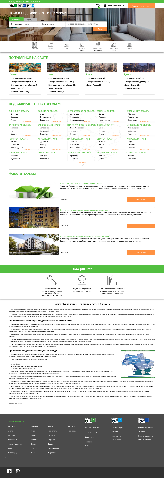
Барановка (132, 120)
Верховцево (74, 117)
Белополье (44, 159)
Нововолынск (45, 117)
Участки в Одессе (20, 92)
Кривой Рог (35, 426)
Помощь (12, 2)
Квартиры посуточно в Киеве (62, 85)
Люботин (102, 159)
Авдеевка (102, 117)
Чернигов (72, 426)
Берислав (132, 159)
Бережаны (74, 159)
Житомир (132, 114)
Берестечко (44, 120)
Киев (10, 448)
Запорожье (44, 128)
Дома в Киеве (56, 88)
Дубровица (15, 159)
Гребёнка (131, 148)
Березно (14, 155)
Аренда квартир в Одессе (23, 81)
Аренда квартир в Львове (98, 81)
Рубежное (15, 145)
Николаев (34, 439)
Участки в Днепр (132, 88)
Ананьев (102, 142)
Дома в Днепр (132, 85)
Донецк (102, 114)
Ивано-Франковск (77, 128)
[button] (52, 24)
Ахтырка (43, 155)
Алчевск (14, 142)
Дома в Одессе (19, 88)
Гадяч (130, 142)
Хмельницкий (53, 448)
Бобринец (132, 131)
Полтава (34, 448)
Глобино (131, 145)
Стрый (42, 148)
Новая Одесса (75, 148)
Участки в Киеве (56, 92)
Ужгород (14, 128)
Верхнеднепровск (77, 120)
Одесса (33, 444)
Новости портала (22, 173)
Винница (14, 114)
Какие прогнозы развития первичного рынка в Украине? (85, 236)
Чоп (12, 131)
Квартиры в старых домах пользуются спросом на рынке (85, 210)
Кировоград (12, 453)
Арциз (101, 145)
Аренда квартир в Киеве (61, 81)
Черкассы (52, 453)
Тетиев (101, 134)
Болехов (73, 131)
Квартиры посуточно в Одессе (24, 85)
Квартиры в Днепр (134, 78)
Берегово (14, 134)
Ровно (33, 453)
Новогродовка (104, 120)
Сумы (50, 426)
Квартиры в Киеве (59, 78)
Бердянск (44, 134)
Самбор (43, 145)
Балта (101, 148)
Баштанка (73, 142)
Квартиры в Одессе (21, 78)
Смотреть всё (27, 122)
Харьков (102, 155)
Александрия (133, 128)
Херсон (131, 155)
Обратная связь (35, 2)
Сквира (101, 128)
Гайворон (132, 134)
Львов (33, 435)
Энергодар (44, 131)
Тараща (102, 131)
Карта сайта (89, 437)
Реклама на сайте (22, 2)
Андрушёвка (133, 117)
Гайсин (13, 120)
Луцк (42, 114)
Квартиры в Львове (95, 78)
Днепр (10, 431)
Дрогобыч (44, 142)
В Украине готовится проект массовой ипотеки (81, 183)
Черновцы (72, 431)
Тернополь (74, 155)
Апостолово (74, 114)
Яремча (73, 134)
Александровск (17, 148)
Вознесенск (74, 145)
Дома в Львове (93, 85)
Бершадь (14, 117)
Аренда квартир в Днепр (136, 81)
